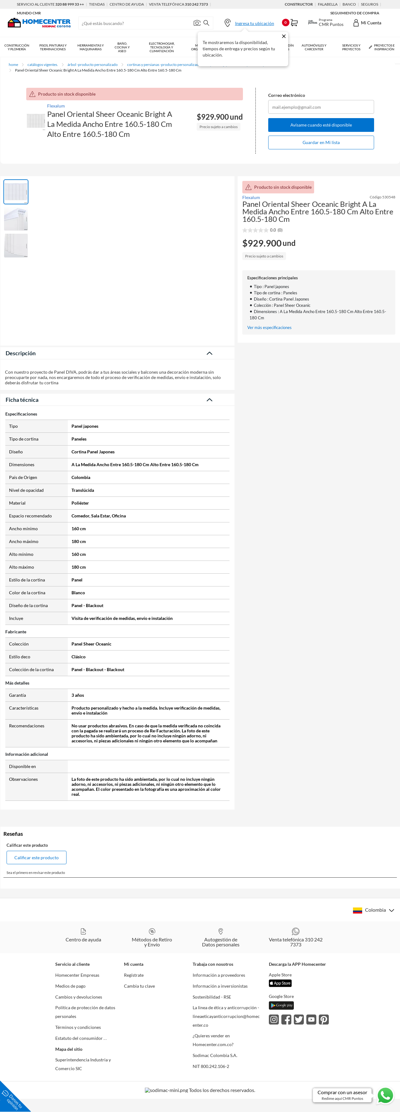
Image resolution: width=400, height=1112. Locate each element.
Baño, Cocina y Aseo (122, 47)
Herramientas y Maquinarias (90, 47)
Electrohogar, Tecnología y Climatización (162, 47)
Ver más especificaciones (269, 328)
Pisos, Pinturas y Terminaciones (53, 47)
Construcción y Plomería (16, 47)
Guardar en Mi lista (321, 142)
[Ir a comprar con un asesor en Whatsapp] (354, 1095)
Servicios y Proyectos (351, 47)
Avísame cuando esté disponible (321, 124)
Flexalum (56, 105)
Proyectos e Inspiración (382, 47)
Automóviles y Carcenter (314, 47)
